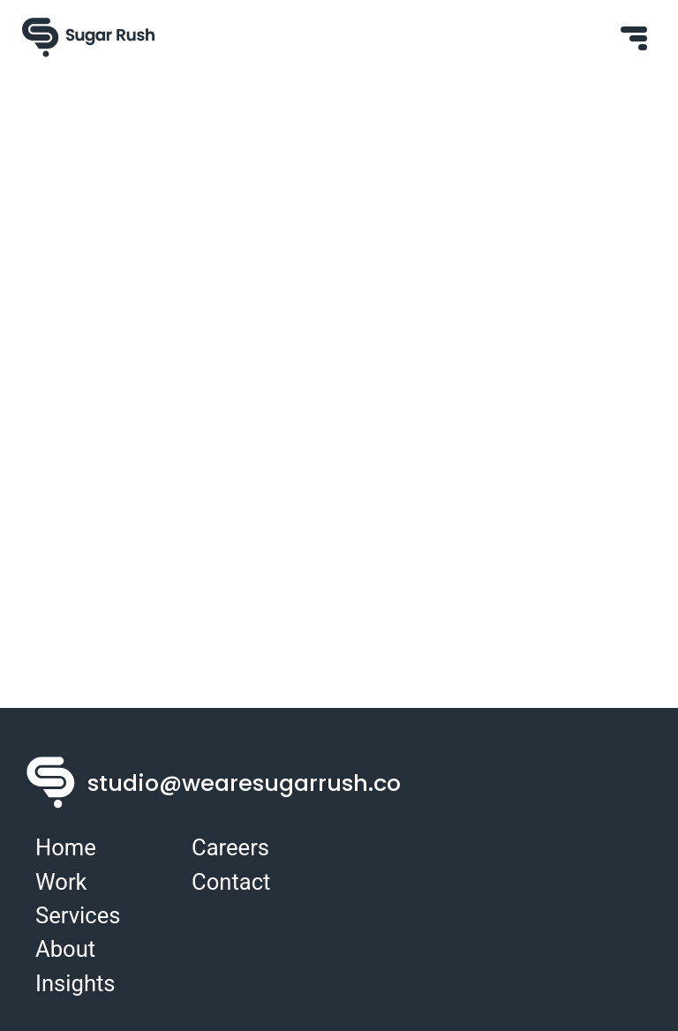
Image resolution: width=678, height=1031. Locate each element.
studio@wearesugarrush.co (244, 783)
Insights (75, 983)
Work (61, 882)
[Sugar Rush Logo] (88, 37)
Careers (230, 847)
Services (77, 915)
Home (65, 847)
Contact (231, 882)
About (65, 949)
